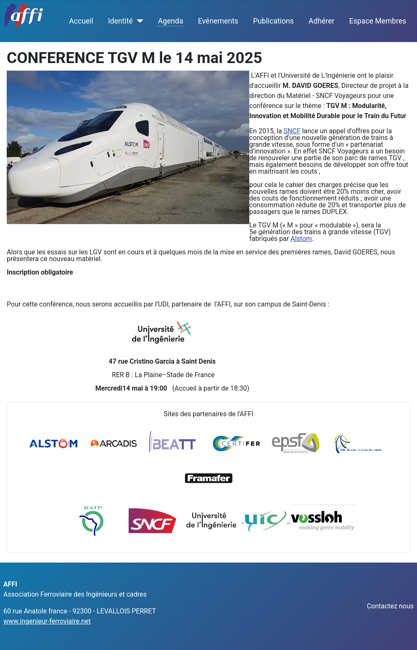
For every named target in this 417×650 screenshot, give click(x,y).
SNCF (292, 131)
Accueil (81, 21)
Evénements (218, 21)
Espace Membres (377, 21)
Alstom (301, 239)
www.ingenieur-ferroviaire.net (47, 621)
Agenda (170, 21)
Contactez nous (390, 606)
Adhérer (322, 21)
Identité (120, 21)
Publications (273, 21)
